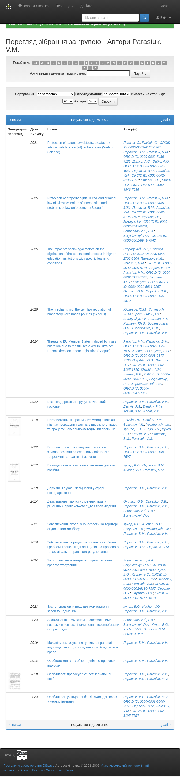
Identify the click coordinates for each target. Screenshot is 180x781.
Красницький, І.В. (147, 314)
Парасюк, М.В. (134, 679)
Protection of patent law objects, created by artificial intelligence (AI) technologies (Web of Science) (80, 147)
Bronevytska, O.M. (145, 328)
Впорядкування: (88, 94)
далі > (166, 120)
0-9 (36, 62)
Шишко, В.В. (132, 374)
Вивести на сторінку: (148, 94)
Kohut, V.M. (151, 411)
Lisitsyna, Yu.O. (144, 282)
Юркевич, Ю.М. (135, 309)
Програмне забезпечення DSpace (28, 765)
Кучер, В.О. (161, 351)
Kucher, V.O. (141, 351)
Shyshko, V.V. (151, 370)
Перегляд (64, 6)
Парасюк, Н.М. (134, 152)
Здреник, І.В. (150, 217)
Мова (165, 6)
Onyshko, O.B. (156, 291)
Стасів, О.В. (150, 180)
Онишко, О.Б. (133, 291)
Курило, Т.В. (132, 429)
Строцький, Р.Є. (135, 249)
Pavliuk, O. (150, 142)
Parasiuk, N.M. (158, 152)
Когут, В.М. (132, 411)
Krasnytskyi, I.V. (134, 319)
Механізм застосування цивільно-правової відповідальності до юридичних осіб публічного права (83, 647)
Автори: (80, 101)
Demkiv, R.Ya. (153, 406)
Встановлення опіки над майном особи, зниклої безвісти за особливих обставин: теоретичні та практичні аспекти (78, 452)
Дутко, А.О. (141, 161)
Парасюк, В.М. (143, 171)
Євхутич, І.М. (133, 424)
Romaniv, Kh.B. (134, 323)
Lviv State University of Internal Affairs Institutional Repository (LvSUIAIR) (67, 24)
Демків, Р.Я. (132, 406)
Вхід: (163, 17)
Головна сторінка (33, 6)
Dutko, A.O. (161, 161)
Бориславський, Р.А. (138, 231)
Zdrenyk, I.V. (132, 222)
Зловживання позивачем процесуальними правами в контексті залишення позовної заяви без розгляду (83, 624)
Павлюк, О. (131, 142)
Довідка (86, 6)
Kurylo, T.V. (151, 429)
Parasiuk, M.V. (157, 679)
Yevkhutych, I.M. (158, 424)
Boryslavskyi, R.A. (136, 236)
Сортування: (25, 94)
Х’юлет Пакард (32, 770)
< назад (15, 120)
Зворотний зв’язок (59, 770)
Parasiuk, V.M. (133, 272)
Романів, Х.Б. (158, 319)
